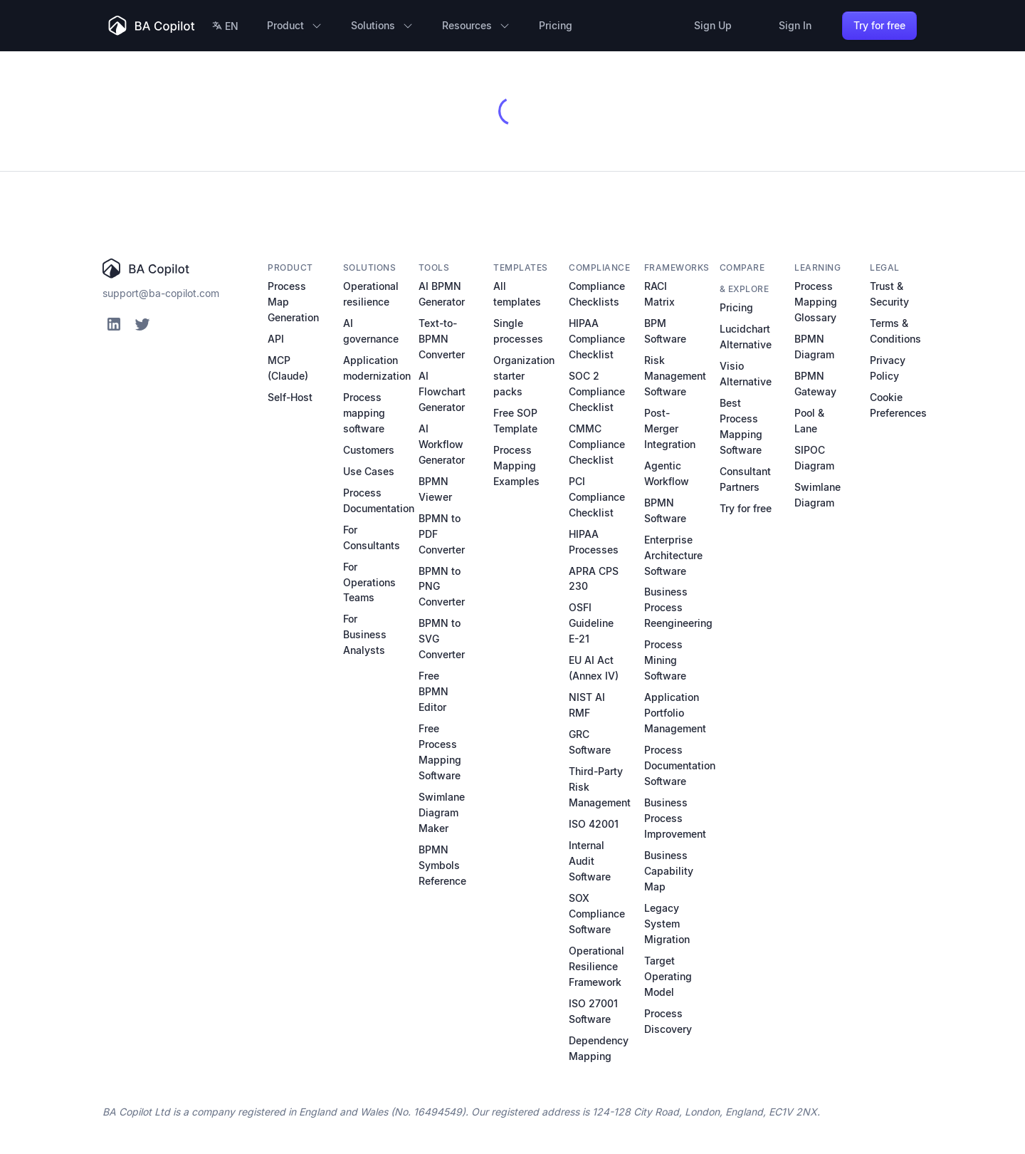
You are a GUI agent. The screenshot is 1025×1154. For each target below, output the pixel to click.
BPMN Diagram (814, 346)
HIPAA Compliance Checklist (597, 338)
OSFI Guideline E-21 (591, 623)
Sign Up (713, 25)
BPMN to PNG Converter (442, 586)
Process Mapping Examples (516, 465)
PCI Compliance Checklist (597, 497)
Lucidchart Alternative (746, 336)
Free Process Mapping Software (440, 751)
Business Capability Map (668, 871)
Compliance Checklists (597, 294)
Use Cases (368, 471)
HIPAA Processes (594, 542)
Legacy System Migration (667, 923)
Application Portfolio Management (675, 712)
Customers (368, 450)
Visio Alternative (746, 374)
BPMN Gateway (815, 383)
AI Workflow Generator (442, 444)
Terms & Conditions (895, 331)
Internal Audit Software (590, 861)
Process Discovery (668, 1021)
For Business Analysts (365, 634)
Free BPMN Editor (433, 691)
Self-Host (290, 397)
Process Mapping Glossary (815, 301)
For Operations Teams (369, 582)
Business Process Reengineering (678, 607)
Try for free (879, 25)
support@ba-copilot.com (160, 293)
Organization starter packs (523, 375)
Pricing (736, 307)
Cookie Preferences (898, 405)
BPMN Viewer (435, 489)
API (276, 339)
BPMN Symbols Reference (442, 865)
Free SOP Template (515, 421)
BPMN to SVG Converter (442, 638)
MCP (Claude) (288, 368)
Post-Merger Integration (669, 428)
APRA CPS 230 (594, 579)
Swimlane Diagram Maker (442, 812)
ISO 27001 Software (593, 1011)
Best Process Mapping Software (741, 426)
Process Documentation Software (679, 765)
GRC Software (590, 742)
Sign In (795, 25)
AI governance (371, 331)
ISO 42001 (594, 824)
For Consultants (371, 537)
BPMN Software (665, 510)
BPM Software (665, 331)
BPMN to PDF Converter (442, 534)
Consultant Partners (745, 479)
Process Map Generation (293, 301)
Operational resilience (371, 294)
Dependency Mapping (599, 1048)
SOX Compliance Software (597, 913)
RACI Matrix (659, 294)
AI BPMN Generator (442, 294)
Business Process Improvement (675, 818)
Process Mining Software (665, 660)
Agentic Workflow (666, 473)
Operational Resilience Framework (596, 966)
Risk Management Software (675, 375)
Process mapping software (364, 413)
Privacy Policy (887, 368)
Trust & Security (889, 294)
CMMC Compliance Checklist (597, 444)
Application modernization (377, 368)
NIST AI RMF (587, 705)
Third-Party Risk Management (600, 787)
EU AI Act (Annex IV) (594, 668)
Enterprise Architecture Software (673, 555)
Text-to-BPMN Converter (442, 338)
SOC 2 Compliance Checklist (597, 391)
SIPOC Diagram (814, 458)
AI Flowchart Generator (442, 391)
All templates (517, 294)
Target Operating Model (668, 976)
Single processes (518, 331)
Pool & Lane (809, 421)
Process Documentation (378, 500)
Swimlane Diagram (817, 495)
